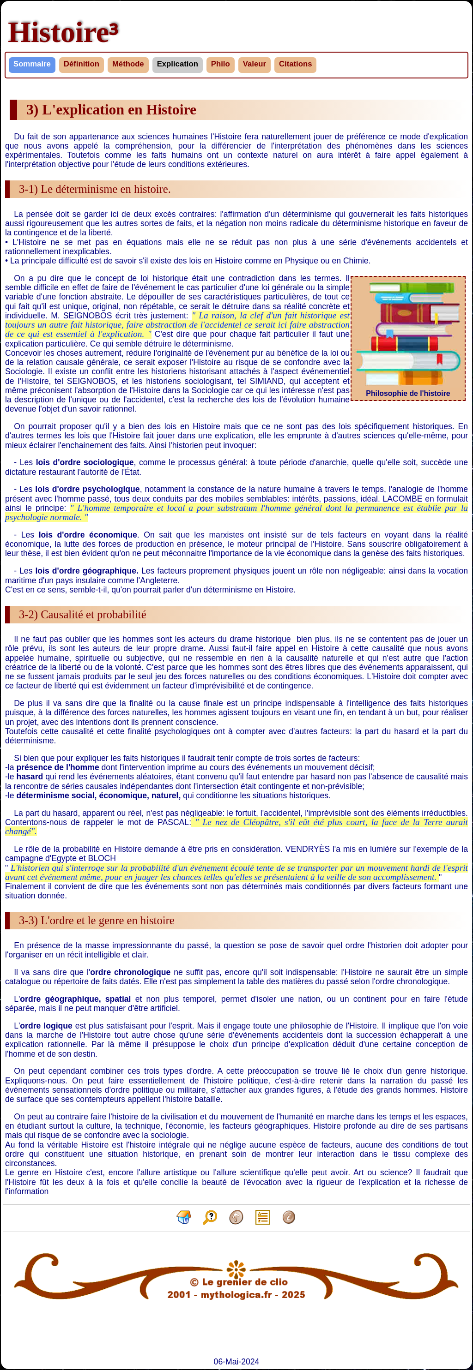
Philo (220, 64)
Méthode (128, 64)
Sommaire (32, 64)
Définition (81, 64)
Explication (177, 64)
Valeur (254, 64)
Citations (295, 64)
